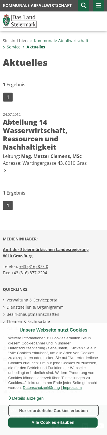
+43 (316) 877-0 (33, 266)
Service (12, 47)
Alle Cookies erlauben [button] (52, 422)
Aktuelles (34, 47)
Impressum (72, 387)
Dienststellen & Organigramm (35, 307)
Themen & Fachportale (28, 321)
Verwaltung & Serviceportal (32, 300)
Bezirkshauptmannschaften (33, 314)
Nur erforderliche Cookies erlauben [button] (53, 410)
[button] (26, 398)
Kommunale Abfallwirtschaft (59, 40)
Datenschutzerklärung (41, 387)
